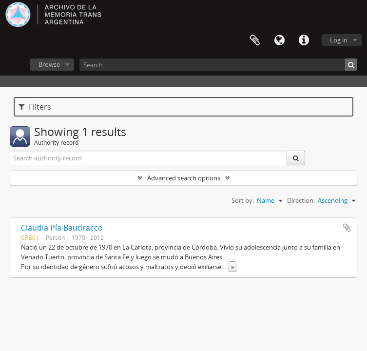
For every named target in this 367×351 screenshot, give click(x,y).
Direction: (301, 200)
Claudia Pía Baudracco (62, 227)
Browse (49, 64)
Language (279, 40)
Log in (339, 40)
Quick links (303, 40)
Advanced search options (183, 178)
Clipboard (255, 40)
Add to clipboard (347, 228)
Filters (35, 106)
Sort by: (243, 200)
